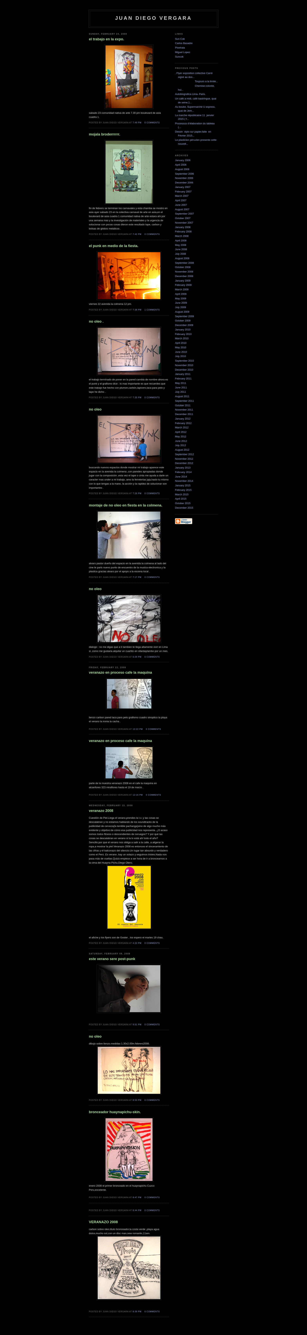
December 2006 (184, 182)
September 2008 (184, 262)
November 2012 (184, 458)
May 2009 (180, 298)
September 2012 (184, 454)
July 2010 (180, 356)
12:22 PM (138, 729)
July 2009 (180, 307)
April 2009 (181, 293)
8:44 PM (137, 1210)
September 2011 (184, 400)
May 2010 (180, 347)
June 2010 (181, 351)
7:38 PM (137, 310)
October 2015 (183, 503)
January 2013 (183, 467)
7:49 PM (137, 123)
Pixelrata (180, 47)
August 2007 (182, 209)
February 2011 (183, 378)
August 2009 (182, 311)
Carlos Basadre (184, 43)
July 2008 (180, 253)
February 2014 (183, 472)
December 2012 (184, 463)
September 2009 (184, 316)
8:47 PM (137, 1197)
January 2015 (183, 485)
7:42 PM (137, 234)
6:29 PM (137, 657)
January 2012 (183, 418)
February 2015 (183, 489)
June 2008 (181, 249)
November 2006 (184, 178)
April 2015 (181, 498)
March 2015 (182, 494)
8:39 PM (137, 1312)
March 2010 (182, 338)
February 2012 (183, 423)
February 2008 (183, 231)
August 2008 (182, 258)
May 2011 (180, 383)
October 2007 (183, 218)
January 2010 (183, 329)
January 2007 (183, 187)
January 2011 (183, 374)
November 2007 (184, 222)
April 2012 (181, 432)
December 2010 (184, 369)
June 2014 (181, 476)
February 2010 (183, 334)
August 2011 (182, 396)
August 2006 (182, 169)
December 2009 (184, 325)
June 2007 (181, 204)
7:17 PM (137, 577)
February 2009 (183, 284)
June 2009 (181, 302)
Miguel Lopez (182, 52)
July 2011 (180, 391)
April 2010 (181, 342)
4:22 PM (137, 943)
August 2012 (182, 449)
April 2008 (181, 240)
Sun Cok (180, 38)
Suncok (179, 56)
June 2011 (181, 387)
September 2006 (184, 173)
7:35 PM (137, 397)
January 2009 (183, 280)
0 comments (152, 123)
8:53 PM (137, 1100)
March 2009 (182, 289)
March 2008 (182, 236)
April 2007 (181, 200)
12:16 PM (138, 795)
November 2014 (184, 480)
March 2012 (182, 427)
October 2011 (183, 405)
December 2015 (184, 507)
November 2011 (184, 409)
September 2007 (184, 213)
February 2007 (183, 191)
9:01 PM (137, 1025)
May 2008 (180, 245)
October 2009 (183, 320)
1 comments (152, 310)
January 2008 (183, 227)
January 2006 (183, 160)
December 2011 (184, 414)
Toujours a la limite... (196, 81)
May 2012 (180, 436)
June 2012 (181, 441)
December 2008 (184, 276)
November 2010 (184, 365)
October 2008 (183, 267)
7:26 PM (137, 493)
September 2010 (184, 360)
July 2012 (180, 445)
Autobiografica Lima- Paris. (190, 94)
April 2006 (181, 164)
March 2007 (182, 195)
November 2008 (184, 271)
